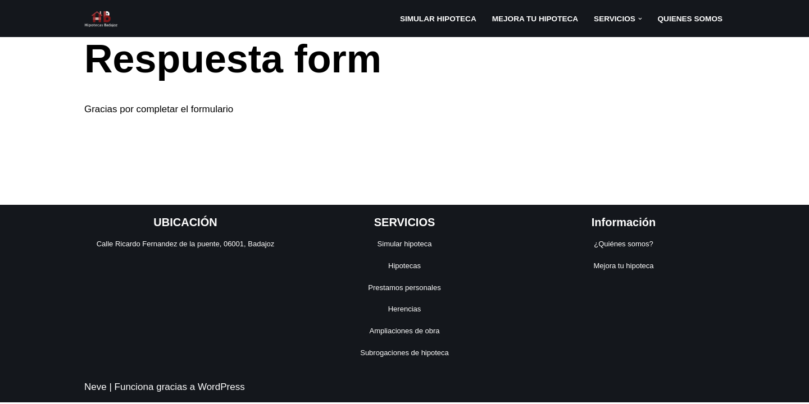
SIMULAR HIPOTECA (437, 19)
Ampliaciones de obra (404, 332)
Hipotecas (404, 267)
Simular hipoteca (405, 245)
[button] (640, 19)
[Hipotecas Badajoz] (101, 18)
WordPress (221, 388)
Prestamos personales (404, 289)
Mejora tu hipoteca (624, 267)
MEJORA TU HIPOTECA (535, 19)
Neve (95, 388)
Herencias (404, 310)
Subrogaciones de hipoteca (404, 354)
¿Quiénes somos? (623, 245)
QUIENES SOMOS (689, 19)
